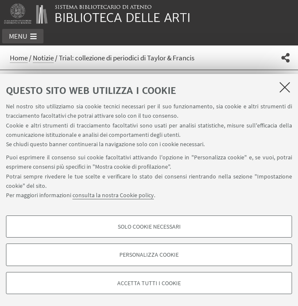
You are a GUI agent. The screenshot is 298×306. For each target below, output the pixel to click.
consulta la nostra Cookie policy (113, 195)
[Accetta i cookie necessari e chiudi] (285, 87)
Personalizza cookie (149, 254)
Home (19, 57)
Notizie (43, 57)
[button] (22, 36)
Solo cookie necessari (149, 226)
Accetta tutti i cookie (149, 283)
